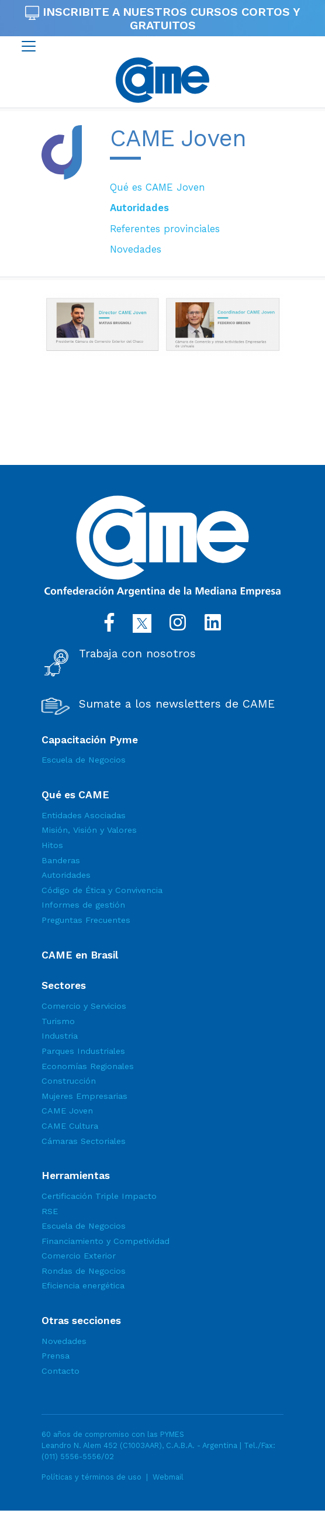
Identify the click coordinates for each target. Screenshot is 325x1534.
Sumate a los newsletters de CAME (177, 704)
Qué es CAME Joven (157, 187)
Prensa (56, 1355)
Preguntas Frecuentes (86, 920)
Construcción (69, 1080)
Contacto (60, 1371)
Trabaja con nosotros (137, 653)
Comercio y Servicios (84, 1006)
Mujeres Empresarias (84, 1096)
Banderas (61, 860)
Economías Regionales (88, 1066)
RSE (50, 1211)
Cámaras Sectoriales (84, 1141)
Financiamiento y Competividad (106, 1241)
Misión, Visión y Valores (89, 830)
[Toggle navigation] (28, 46)
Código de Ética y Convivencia (102, 890)
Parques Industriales (83, 1051)
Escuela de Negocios (84, 759)
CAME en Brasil (80, 955)
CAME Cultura (70, 1125)
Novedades (135, 249)
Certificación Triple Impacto (99, 1196)
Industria (60, 1035)
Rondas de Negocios (84, 1271)
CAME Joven (67, 1110)
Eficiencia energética (83, 1285)
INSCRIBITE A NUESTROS (162, 18)
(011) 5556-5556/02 (78, 1456)
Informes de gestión (83, 904)
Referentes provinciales (165, 229)
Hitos (52, 845)
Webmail (168, 1477)
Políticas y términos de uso (91, 1477)
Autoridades (139, 207)
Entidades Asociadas (84, 815)
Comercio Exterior (79, 1255)
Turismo (58, 1021)
